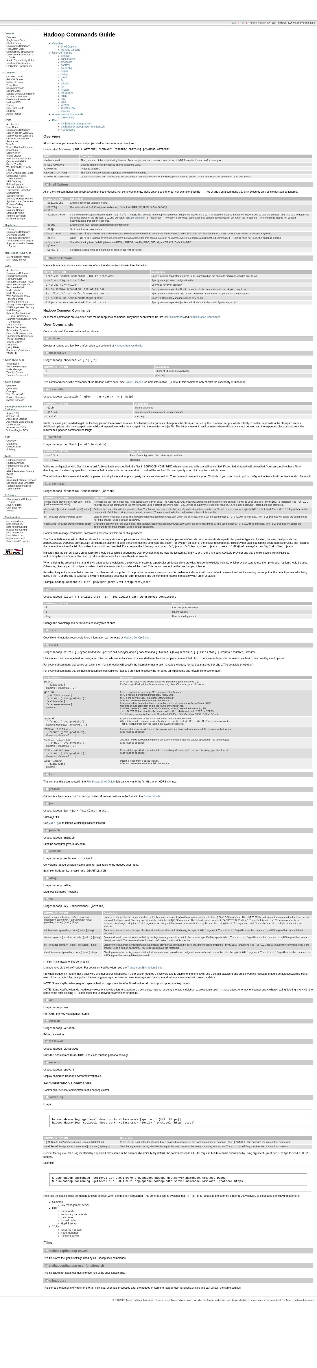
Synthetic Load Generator (19, 201)
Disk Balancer (13, 207)
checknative (68, 58)
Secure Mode (13, 90)
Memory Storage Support (19, 198)
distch (64, 71)
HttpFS (10, 170)
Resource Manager (16, 366)
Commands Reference (18, 46)
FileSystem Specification (19, 66)
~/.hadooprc (68, 129)
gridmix (65, 83)
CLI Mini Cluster (14, 76)
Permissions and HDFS (18, 158)
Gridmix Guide (152, 839)
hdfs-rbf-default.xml (16, 526)
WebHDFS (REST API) (18, 167)
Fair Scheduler (14, 278)
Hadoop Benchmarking (18, 485)
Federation (12, 141)
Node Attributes (14, 293)
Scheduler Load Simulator (20, 483)
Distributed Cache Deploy (19, 240)
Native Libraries (14, 82)
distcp (64, 74)
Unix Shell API (14, 507)
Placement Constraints (18, 350)
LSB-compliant (137, 221)
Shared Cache (14, 341)
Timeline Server (14, 298)
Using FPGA (13, 347)
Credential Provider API (18, 99)
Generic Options (70, 49)
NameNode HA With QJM (19, 132)
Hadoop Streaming (16, 460)
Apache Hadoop (258, 23)
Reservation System (17, 330)
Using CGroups (14, 324)
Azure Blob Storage (16, 419)
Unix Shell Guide (15, 108)
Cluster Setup (13, 43)
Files (55, 120)
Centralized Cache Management (16, 177)
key (63, 98)
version (65, 105)
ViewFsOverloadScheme (19, 147)
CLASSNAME (69, 108)
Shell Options (69, 46)
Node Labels (13, 290)
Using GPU (12, 344)
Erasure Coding (14, 204)
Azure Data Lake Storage (19, 421)
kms (63, 102)
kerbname (67, 92)
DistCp (10, 468)
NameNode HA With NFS (19, 135)
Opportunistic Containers (19, 336)
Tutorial (10, 229)
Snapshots (12, 150)
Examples (11, 443)
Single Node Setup (16, 40)
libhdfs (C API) (14, 164)
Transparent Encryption (18, 190)
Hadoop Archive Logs (17, 465)
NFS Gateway (13, 181)
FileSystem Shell (15, 48)
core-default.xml (14, 521)
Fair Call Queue (14, 79)
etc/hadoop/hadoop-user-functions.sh (83, 126)
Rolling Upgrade (15, 184)
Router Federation (16, 215)
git (243, 23)
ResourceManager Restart (20, 281)
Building (10, 449)
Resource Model (15, 287)
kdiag (64, 95)
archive (65, 55)
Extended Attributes (16, 187)
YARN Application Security (20, 307)
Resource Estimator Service (21, 480)
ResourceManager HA (18, 284)
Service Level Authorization (20, 93)
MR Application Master (18, 256)
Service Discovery (16, 397)
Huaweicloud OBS (16, 427)
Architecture (12, 124)
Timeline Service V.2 (17, 301)
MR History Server (16, 259)
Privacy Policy (163, 1360)
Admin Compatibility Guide (20, 60)
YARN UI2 (11, 353)
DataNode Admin (15, 213)
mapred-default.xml (16, 529)
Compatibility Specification (20, 51)
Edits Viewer (13, 152)
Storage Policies (15, 195)
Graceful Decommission (19, 333)
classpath (66, 62)
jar (62, 86)
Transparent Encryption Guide (144, 1020)
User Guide (12, 127)
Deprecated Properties (18, 541)
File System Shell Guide (101, 824)
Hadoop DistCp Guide (136, 666)
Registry (10, 110)
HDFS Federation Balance (20, 471)
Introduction (12, 363)
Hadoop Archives (15, 462)
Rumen (10, 477)
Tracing (10, 105)
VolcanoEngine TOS (17, 430)
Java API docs (14, 504)
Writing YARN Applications (20, 304)
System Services (15, 400)
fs (62, 80)
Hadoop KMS (13, 102)
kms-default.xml (14, 535)
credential (66, 68)
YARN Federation (15, 338)
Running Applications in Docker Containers (18, 314)
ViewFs (10, 144)
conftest (65, 65)
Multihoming (12, 193)
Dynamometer (13, 488)
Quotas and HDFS (16, 161)
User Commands (62, 52)
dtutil (63, 77)
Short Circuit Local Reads (19, 172)
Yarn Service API (15, 394)
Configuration (13, 446)
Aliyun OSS (12, 413)
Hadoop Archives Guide (128, 359)
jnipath (65, 89)
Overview (11, 37)
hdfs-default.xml (14, 524)
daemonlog (67, 117)
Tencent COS (13, 424)
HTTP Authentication (17, 96)
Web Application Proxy (18, 296)
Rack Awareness (15, 88)
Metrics (10, 510)
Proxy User (12, 85)
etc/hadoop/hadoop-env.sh (76, 123)
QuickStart (12, 388)
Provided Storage (15, 218)
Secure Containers (16, 327)
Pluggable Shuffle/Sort (18, 237)
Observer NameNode (17, 138)
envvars (65, 111)
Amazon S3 (12, 416)
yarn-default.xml (14, 532)
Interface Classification (18, 63)
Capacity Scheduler (16, 276)
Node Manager (14, 369)
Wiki (234, 23)
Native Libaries (134, 397)
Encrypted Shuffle (15, 234)
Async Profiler (13, 113)
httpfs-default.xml (15, 538)
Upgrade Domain (15, 210)
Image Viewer (13, 155)
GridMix (10, 474)
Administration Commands (67, 114)
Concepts (11, 391)
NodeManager (14, 310)
